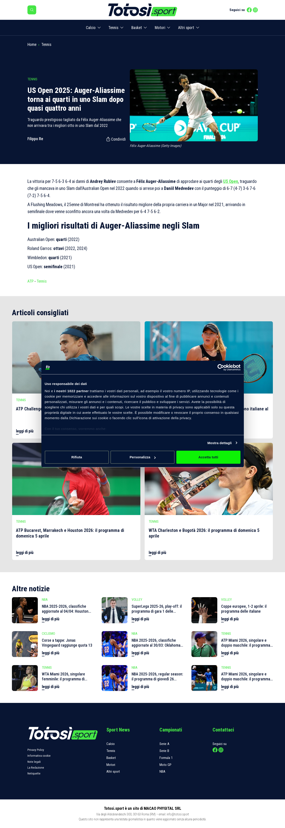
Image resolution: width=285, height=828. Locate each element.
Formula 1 (166, 758)
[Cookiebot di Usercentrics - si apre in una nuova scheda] (220, 367)
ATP (30, 281)
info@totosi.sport (178, 814)
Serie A (164, 744)
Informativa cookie (39, 755)
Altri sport (186, 27)
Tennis (113, 27)
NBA (162, 772)
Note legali (34, 761)
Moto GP (165, 765)
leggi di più (25, 431)
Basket (136, 27)
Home (31, 44)
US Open (230, 181)
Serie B (164, 751)
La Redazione (35, 767)
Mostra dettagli (219, 443)
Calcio (91, 27)
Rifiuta (76, 457)
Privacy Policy (35, 750)
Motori (160, 27)
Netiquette (33, 773)
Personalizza (143, 457)
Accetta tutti (208, 457)
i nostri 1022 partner (71, 391)
